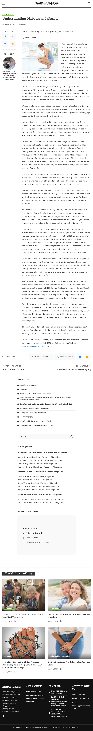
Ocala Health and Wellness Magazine (34, 480)
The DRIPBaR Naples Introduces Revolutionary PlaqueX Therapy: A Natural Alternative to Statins (59, 701)
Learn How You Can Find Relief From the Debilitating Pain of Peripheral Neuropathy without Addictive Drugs (22, 665)
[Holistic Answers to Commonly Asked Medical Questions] (69, 595)
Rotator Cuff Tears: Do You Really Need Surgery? (36, 426)
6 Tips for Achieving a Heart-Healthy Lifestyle (36, 421)
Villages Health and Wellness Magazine (35, 477)
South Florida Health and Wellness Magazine (39, 495)
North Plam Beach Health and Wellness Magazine (40, 499)
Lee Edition (67, 656)
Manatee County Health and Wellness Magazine (39, 467)
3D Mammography (26, 417)
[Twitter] (13, 37)
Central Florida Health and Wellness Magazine (40, 472)
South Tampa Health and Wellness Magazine (38, 487)
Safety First (24, 390)
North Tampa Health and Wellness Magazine (38, 483)
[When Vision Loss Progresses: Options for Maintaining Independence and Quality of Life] (9, 63)
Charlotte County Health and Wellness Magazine (39, 460)
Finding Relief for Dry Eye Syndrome (33, 413)
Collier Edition (8, 14)
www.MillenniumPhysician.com (36, 346)
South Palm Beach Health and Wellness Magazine (40, 503)
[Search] (89, 3)
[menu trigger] (4, 3)
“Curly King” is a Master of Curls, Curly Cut (34, 409)
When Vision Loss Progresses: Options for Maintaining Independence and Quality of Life (9, 75)
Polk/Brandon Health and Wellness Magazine (38, 490)
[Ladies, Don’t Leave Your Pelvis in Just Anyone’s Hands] (69, 643)
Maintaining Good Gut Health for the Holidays (35, 394)
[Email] (13, 44)
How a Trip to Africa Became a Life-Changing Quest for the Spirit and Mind (46, 404)
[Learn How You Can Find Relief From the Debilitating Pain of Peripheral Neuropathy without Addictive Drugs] (23, 643)
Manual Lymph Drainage (28, 385)
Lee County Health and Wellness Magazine (37, 464)
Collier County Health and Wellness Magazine (38, 457)
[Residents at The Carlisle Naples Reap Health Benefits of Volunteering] (23, 595)
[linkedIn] (80, 357)
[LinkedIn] (5, 44)
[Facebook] (5, 37)
